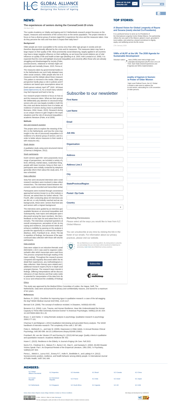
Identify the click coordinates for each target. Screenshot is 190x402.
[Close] (127, 61)
